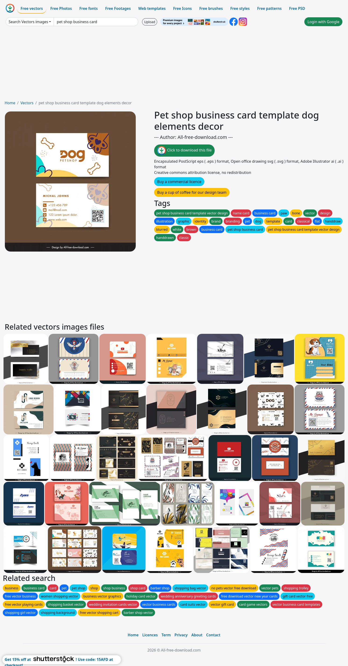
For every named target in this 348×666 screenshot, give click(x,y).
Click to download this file (184, 150)
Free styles (240, 8)
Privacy (181, 634)
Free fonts (88, 8)
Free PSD (297, 8)
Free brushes (211, 8)
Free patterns (269, 8)
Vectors (26, 102)
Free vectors (32, 8)
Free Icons (182, 8)
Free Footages (118, 8)
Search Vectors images (28, 21)
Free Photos (61, 8)
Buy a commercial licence (179, 181)
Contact (213, 634)
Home (10, 102)
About (196, 634)
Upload (149, 22)
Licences (150, 634)
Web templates (152, 8)
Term (166, 634)
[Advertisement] (174, 65)
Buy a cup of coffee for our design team (192, 192)
